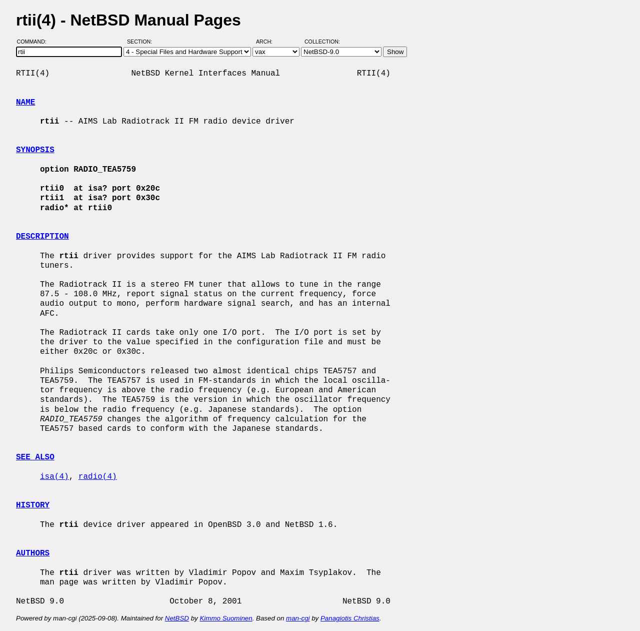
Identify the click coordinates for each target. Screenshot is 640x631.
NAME (25, 102)
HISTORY (33, 505)
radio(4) (97, 476)
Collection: (322, 42)
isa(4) (54, 476)
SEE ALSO (35, 457)
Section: (141, 42)
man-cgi (298, 618)
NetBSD (177, 618)
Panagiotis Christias (350, 618)
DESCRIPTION (42, 236)
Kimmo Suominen (226, 618)
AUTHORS (33, 553)
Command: (34, 42)
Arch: (269, 42)
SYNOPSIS (35, 150)
